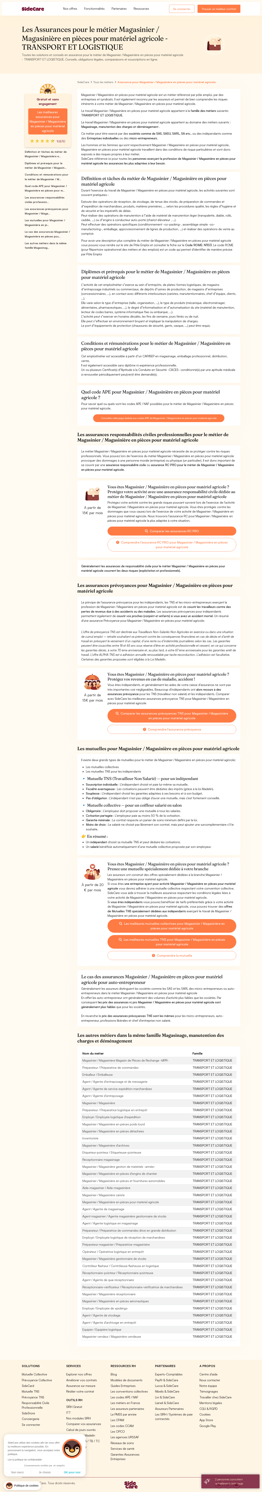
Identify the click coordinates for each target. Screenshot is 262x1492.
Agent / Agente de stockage (101, 1315)
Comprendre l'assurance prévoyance (172, 729)
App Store (206, 1420)
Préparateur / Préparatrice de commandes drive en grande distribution (129, 1230)
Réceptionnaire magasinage (101, 1160)
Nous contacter (209, 1380)
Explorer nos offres (79, 1374)
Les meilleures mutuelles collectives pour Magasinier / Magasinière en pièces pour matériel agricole (172, 926)
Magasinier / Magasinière (98, 1103)
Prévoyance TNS (33, 1397)
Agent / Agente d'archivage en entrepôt (109, 1322)
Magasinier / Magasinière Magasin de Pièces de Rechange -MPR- (125, 1060)
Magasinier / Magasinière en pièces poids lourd (113, 1124)
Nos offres (70, 9)
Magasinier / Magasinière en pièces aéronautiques (115, 1301)
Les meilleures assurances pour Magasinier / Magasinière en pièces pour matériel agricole (48, 121)
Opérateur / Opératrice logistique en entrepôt (113, 1252)
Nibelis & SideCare (167, 1391)
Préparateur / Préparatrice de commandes (110, 1068)
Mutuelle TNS (30, 1391)
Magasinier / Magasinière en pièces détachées (113, 1131)
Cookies (205, 1414)
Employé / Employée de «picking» (105, 1308)
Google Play (207, 1426)
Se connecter (181, 9)
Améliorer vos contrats (81, 1380)
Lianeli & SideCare (167, 1403)
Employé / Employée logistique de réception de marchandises (123, 1237)
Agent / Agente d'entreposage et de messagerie (114, 1082)
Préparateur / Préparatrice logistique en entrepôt (114, 1110)
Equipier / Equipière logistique (101, 1329)
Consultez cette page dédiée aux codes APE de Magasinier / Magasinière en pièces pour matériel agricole (158, 418)
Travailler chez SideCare (215, 1397)
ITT (68, 1413)
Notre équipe (208, 1386)
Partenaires (119, 9)
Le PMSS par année (124, 1414)
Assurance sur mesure (80, 1386)
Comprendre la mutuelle (172, 955)
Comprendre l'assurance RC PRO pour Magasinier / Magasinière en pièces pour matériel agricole (172, 544)
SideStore (28, 1413)
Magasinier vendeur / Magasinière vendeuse (111, 1336)
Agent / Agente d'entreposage (103, 1096)
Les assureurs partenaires (127, 1409)
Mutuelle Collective (34, 1374)
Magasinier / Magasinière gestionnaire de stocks (114, 1259)
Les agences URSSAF (125, 1437)
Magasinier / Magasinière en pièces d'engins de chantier (119, 1174)
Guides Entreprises (123, 1386)
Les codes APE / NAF (124, 1397)
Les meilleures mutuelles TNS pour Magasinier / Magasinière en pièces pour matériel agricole (172, 942)
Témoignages (208, 1391)
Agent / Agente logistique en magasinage (110, 1223)
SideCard (28, 1386)
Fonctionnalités (94, 9)
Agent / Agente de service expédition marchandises (117, 1089)
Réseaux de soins (122, 1443)
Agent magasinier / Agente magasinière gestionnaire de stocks (124, 1216)
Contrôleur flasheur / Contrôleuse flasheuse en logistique (120, 1266)
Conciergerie (30, 1419)
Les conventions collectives (129, 1391)
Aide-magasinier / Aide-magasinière (106, 1188)
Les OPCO (118, 1431)
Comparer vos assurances (83, 1424)
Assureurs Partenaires (169, 1409)
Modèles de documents (126, 1380)
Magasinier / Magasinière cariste (103, 1195)
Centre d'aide (208, 1374)
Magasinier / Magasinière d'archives (105, 1145)
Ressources (141, 9)
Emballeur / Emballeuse (97, 1075)
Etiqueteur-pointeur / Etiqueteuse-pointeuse (111, 1152)
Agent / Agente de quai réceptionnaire (108, 1280)
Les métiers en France (125, 1403)
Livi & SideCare (165, 1397)
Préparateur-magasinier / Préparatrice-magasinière (116, 1244)
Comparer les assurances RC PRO (172, 531)
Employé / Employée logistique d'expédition (111, 1117)
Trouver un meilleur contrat (219, 9)
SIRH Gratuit (74, 1407)
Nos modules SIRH (78, 1418)
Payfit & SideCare (166, 1380)
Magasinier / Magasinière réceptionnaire (109, 1294)
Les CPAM (117, 1420)
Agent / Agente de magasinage (103, 1209)
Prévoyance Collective (37, 1380)
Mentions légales (210, 1403)
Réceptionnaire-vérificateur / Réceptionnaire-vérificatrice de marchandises (132, 1287)
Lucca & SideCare (166, 1386)
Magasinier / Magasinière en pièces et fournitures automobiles (123, 1181)
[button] (22, 1485)
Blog (114, 1374)
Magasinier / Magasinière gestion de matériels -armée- (118, 1167)
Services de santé (122, 1449)
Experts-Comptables (169, 1374)
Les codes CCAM (122, 1426)
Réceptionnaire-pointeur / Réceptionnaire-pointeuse (117, 1273)
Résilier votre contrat (80, 1391)
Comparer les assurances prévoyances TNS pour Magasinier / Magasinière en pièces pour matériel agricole (172, 715)
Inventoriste (90, 1138)
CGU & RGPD (208, 1409)
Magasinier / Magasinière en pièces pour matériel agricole (120, 1202)
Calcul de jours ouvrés (81, 1430)
